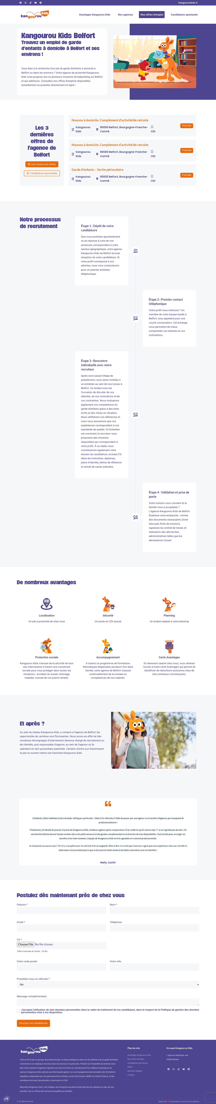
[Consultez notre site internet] (188, 3)
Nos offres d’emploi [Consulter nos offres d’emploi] (151, 14)
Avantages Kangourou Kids (94, 14)
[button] (186, 125)
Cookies (131, 1075)
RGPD (130, 1067)
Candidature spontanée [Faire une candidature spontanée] (184, 14)
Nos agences (125, 14)
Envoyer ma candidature (33, 1023)
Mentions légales (135, 1071)
